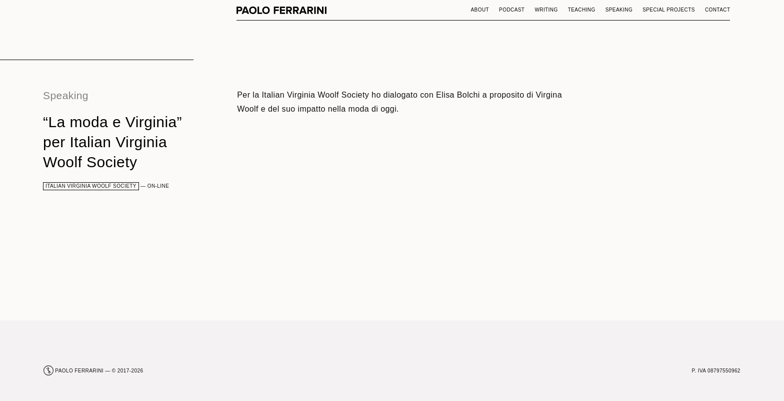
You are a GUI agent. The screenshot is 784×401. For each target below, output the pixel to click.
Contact (717, 10)
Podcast (511, 10)
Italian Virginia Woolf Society (91, 186)
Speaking (619, 10)
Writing (546, 10)
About (480, 10)
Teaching (582, 10)
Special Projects (668, 10)
